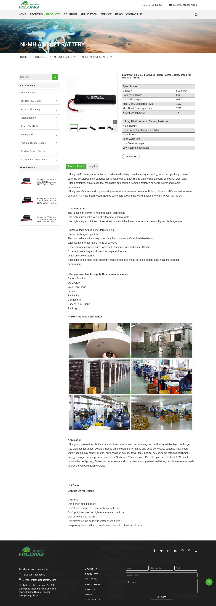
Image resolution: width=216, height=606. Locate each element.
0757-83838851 (154, 4)
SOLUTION (70, 14)
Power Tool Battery (31, 126)
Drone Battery (28, 92)
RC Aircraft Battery (31, 109)
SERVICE (106, 14)
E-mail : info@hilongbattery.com (37, 579)
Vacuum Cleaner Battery (34, 143)
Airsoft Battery (65, 57)
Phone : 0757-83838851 (35, 569)
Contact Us (131, 156)
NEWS (119, 14)
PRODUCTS (53, 14)
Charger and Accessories (34, 160)
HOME (22, 14)
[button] (115, 128)
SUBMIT (161, 597)
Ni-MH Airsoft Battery (97, 57)
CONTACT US (134, 14)
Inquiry (93, 166)
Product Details (76, 166)
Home (23, 57)
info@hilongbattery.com (185, 4)
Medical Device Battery (33, 151)
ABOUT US (36, 14)
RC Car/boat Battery (32, 101)
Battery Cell (27, 134)
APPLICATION (88, 14)
